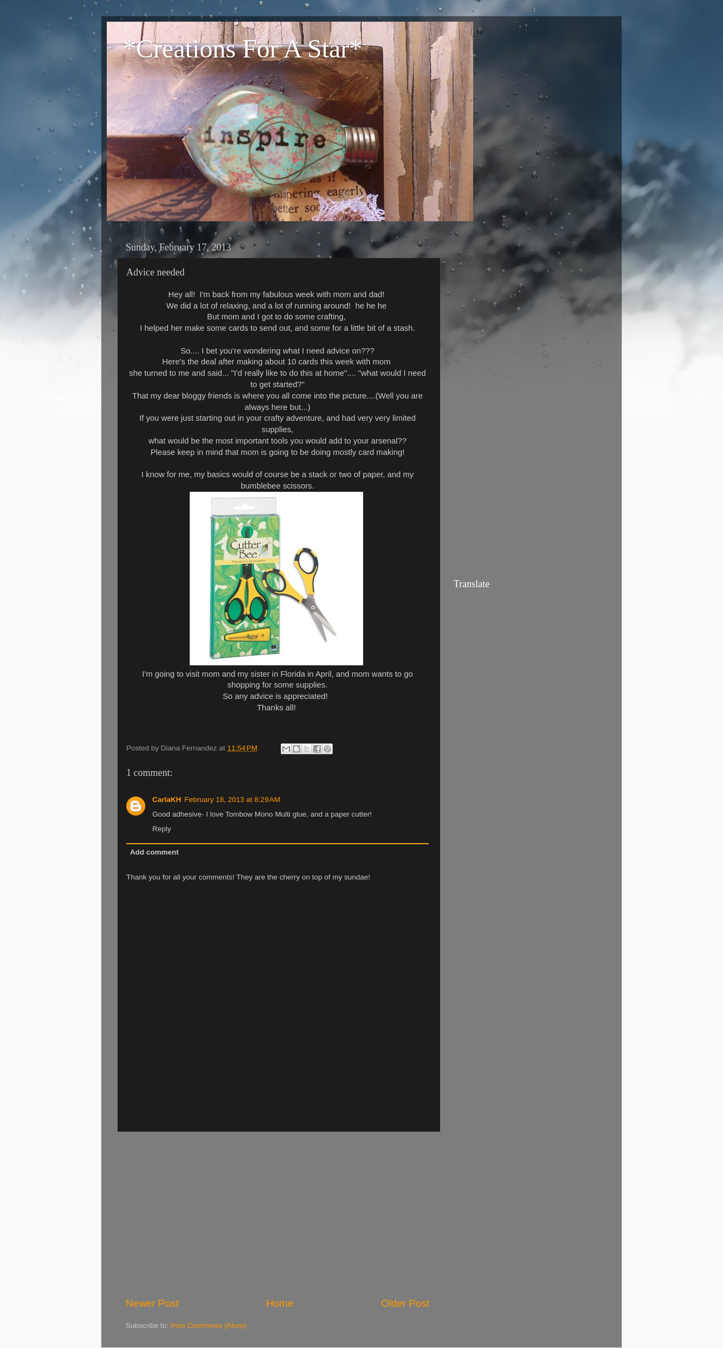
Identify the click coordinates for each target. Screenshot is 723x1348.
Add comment (154, 852)
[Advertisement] (277, 1214)
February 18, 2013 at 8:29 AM (232, 799)
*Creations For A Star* (242, 48)
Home (279, 1303)
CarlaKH (166, 799)
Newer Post (152, 1303)
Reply (161, 829)
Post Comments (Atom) (209, 1325)
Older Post (405, 1303)
